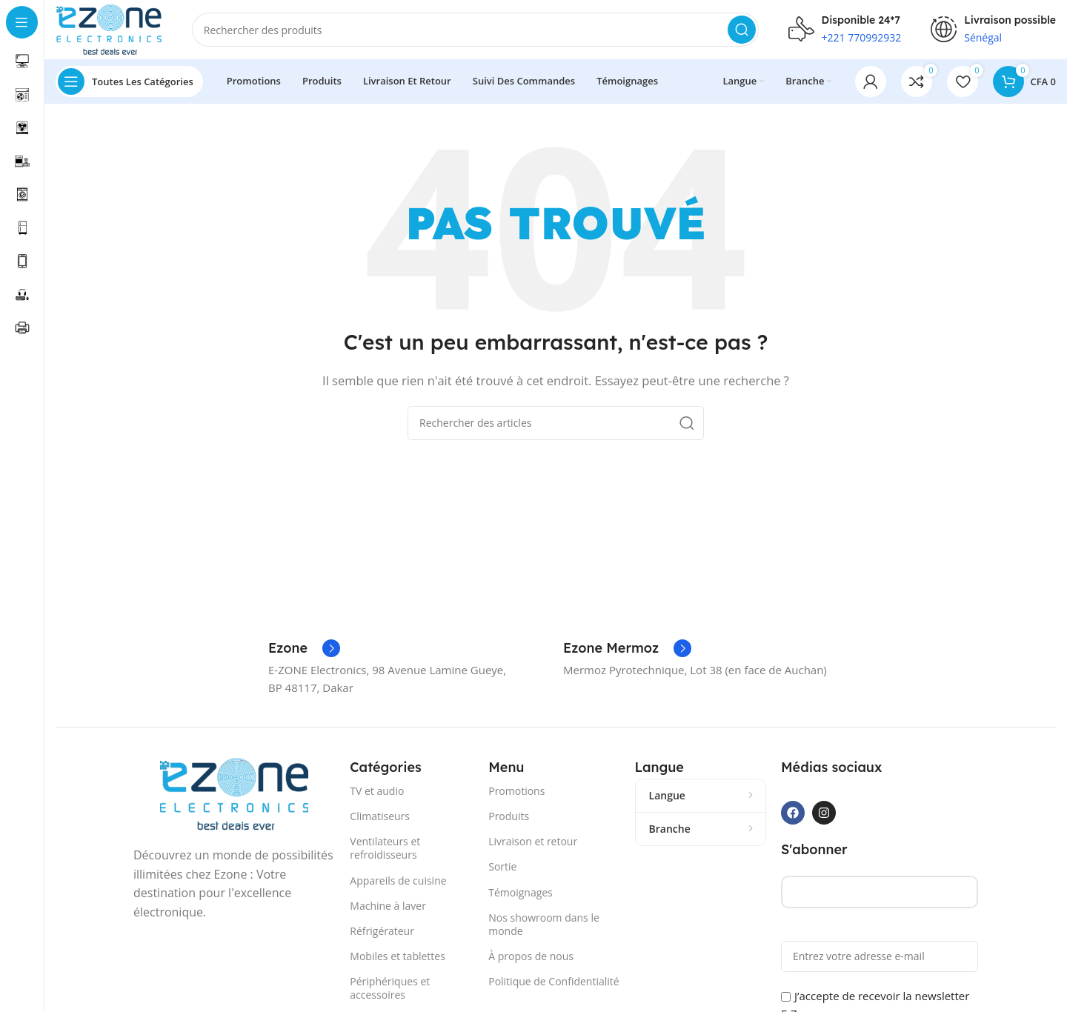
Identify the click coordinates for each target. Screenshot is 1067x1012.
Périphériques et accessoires (390, 988)
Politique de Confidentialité (553, 981)
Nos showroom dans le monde (543, 924)
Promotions (516, 791)
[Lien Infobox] (304, 648)
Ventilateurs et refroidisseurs (385, 848)
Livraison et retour (532, 841)
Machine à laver (388, 906)
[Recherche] (475, 30)
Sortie (502, 866)
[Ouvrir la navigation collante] (129, 81)
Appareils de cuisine (398, 880)
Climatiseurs (380, 816)
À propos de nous (531, 956)
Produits (508, 816)
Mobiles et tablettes (397, 956)
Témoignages (520, 892)
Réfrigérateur (382, 931)
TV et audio (377, 791)
